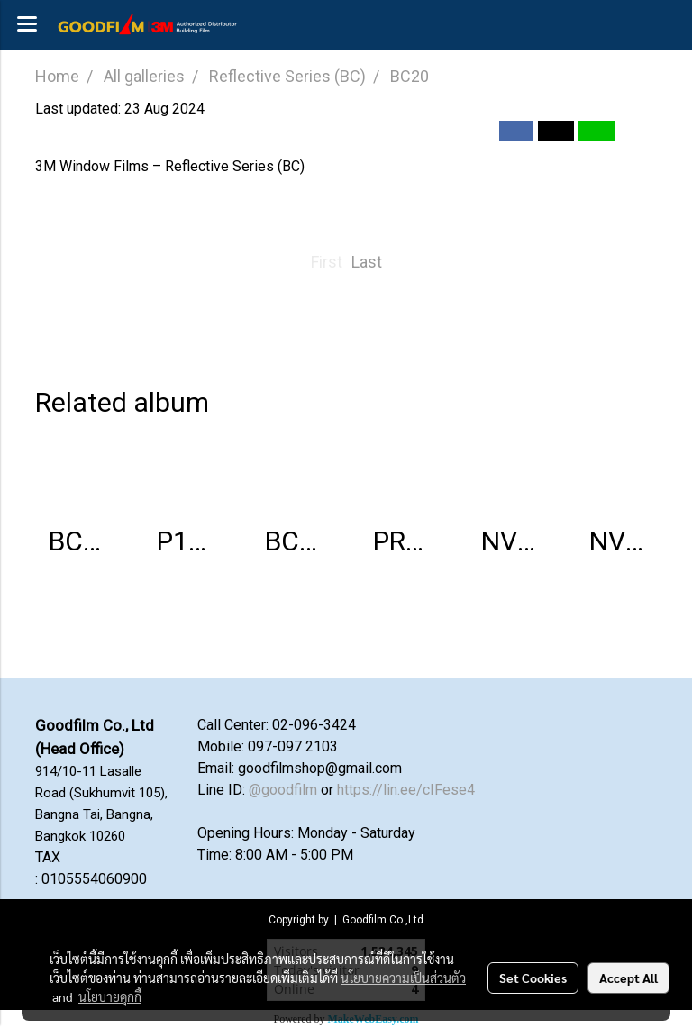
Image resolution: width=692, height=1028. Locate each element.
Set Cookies (533, 977)
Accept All (628, 977)
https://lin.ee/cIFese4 (406, 789)
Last (366, 261)
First (326, 261)
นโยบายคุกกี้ (109, 996)
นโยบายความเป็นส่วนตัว (403, 977)
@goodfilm (283, 789)
